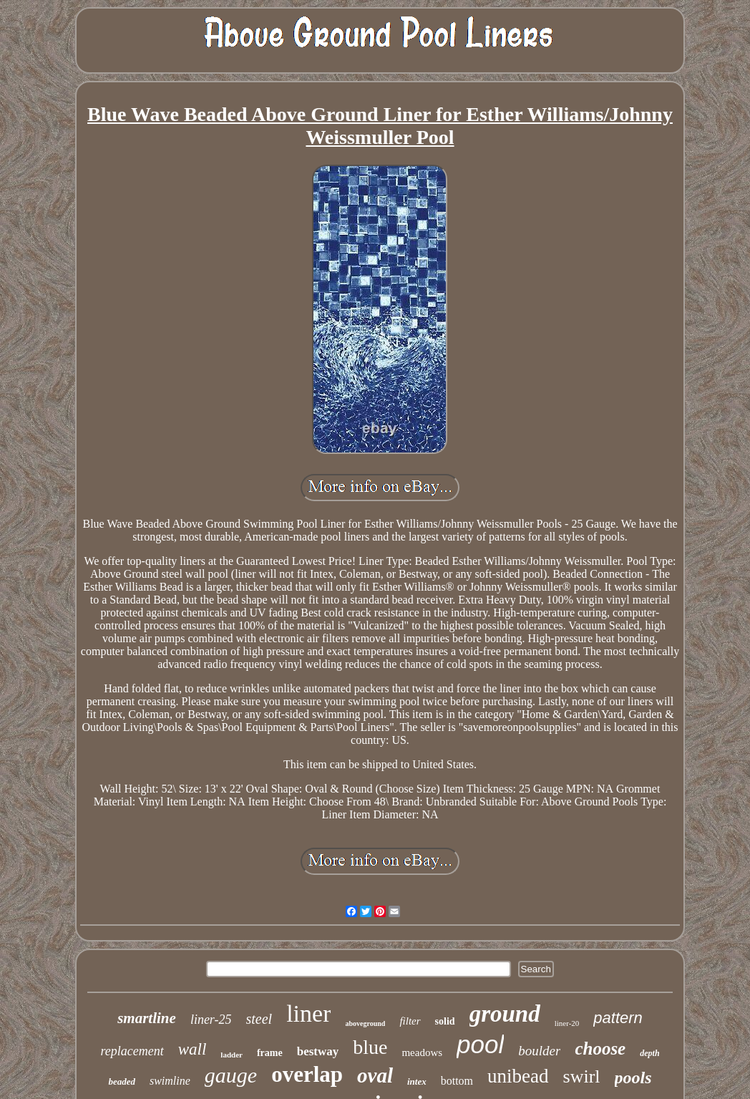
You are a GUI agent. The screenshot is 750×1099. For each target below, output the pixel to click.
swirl (581, 1076)
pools (633, 1077)
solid (445, 1021)
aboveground (365, 1023)
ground (504, 1014)
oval (375, 1075)
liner (308, 1013)
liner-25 (211, 1019)
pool (480, 1044)
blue (370, 1047)
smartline (146, 1018)
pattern (618, 1018)
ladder (231, 1054)
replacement (131, 1051)
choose (600, 1048)
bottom (457, 1081)
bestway (318, 1051)
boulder (539, 1050)
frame (270, 1052)
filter (409, 1021)
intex (417, 1081)
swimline (170, 1081)
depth (649, 1053)
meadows (421, 1052)
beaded (121, 1081)
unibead (517, 1076)
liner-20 (567, 1023)
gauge (231, 1075)
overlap (307, 1074)
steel (259, 1019)
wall (192, 1049)
